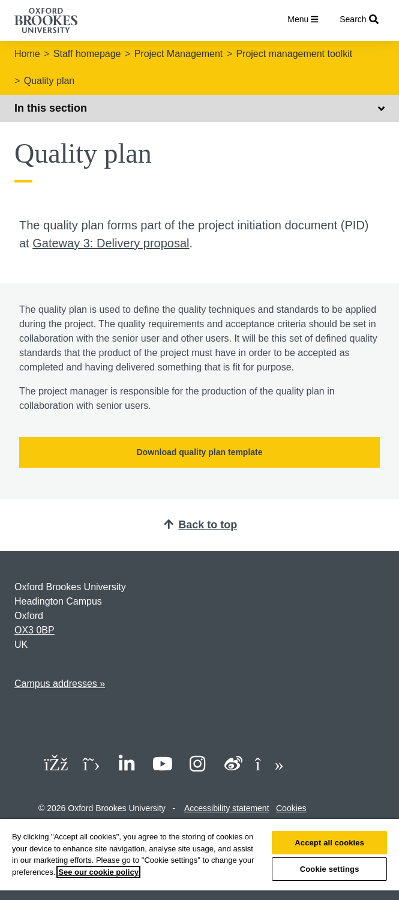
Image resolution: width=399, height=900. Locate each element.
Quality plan (49, 81)
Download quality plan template (199, 452)
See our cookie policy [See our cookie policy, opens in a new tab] (98, 872)
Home (27, 54)
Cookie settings (329, 869)
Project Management (178, 54)
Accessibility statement (226, 808)
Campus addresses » (59, 683)
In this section (199, 108)
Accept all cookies (329, 842)
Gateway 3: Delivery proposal (110, 243)
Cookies (291, 808)
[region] (199, 859)
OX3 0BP (34, 630)
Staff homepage (87, 54)
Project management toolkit (294, 54)
